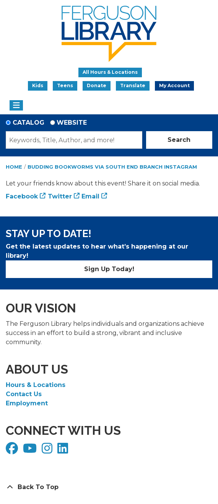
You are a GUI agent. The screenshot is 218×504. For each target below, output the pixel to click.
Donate (96, 85)
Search (179, 139)
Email (90, 196)
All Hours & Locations (110, 72)
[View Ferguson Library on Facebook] (13, 450)
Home (14, 167)
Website (72, 122)
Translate (132, 85)
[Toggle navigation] (16, 105)
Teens (65, 85)
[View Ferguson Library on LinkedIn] (63, 450)
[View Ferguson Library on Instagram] (48, 450)
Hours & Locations (35, 385)
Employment (27, 403)
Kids (37, 85)
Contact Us (24, 394)
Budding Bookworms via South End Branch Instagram (112, 167)
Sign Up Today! (109, 269)
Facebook (22, 196)
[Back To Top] (109, 487)
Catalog (28, 122)
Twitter (60, 196)
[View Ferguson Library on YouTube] (31, 450)
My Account (174, 85)
